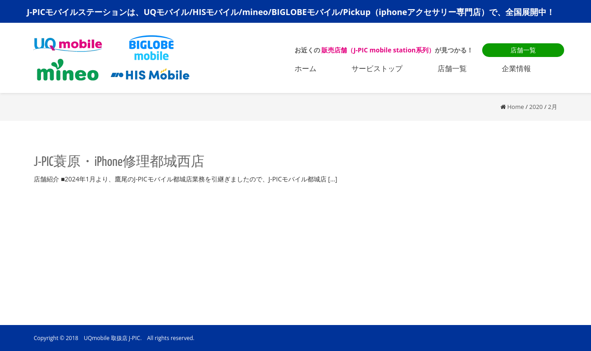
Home (515, 107)
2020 (536, 107)
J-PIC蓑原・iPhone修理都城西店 (119, 162)
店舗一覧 (523, 50)
